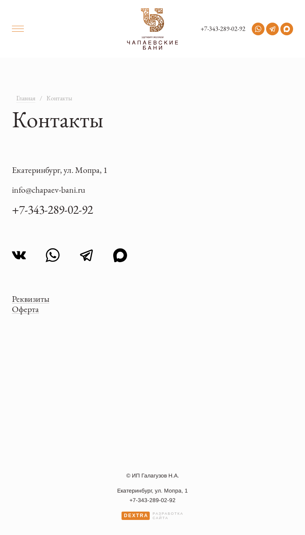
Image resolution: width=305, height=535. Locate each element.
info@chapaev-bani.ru (48, 190)
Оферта (25, 309)
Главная (25, 98)
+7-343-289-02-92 (223, 29)
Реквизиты (30, 299)
